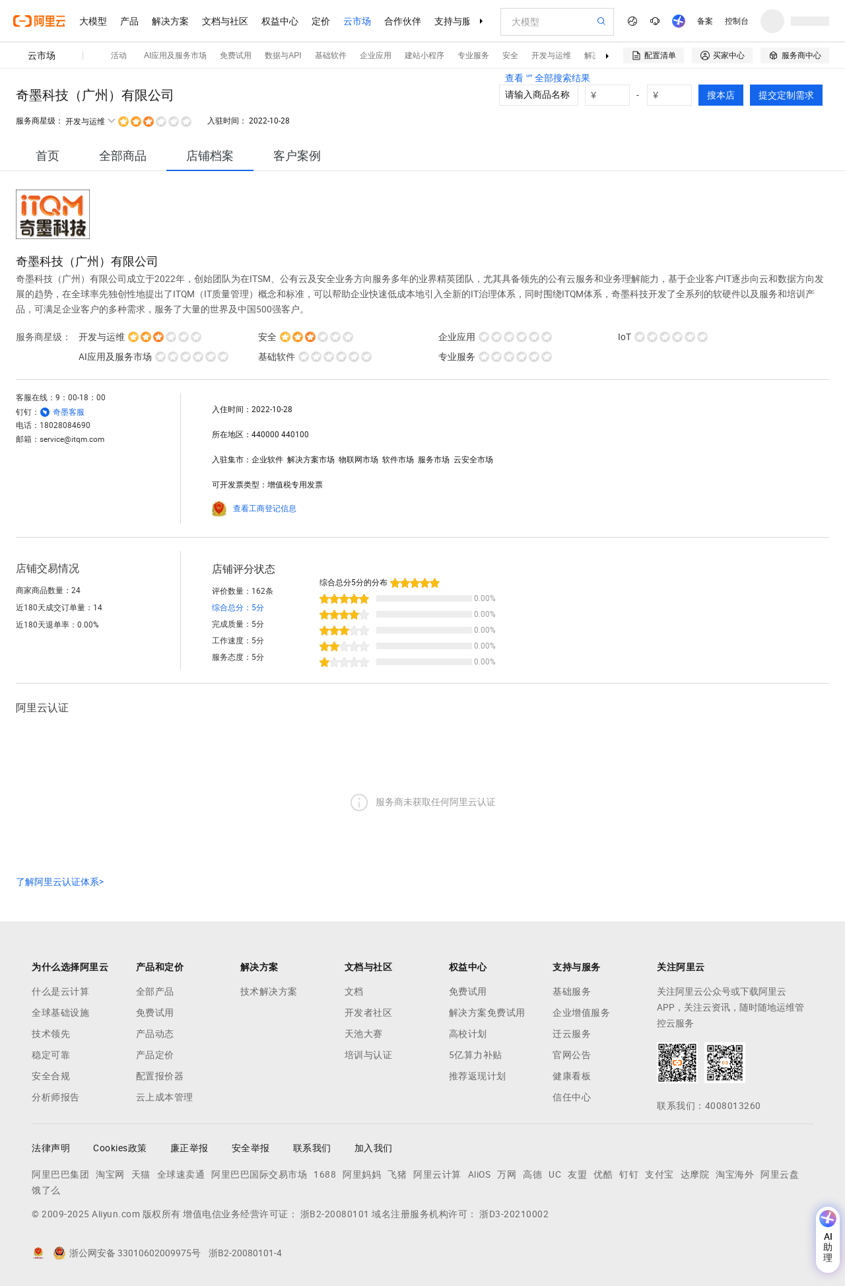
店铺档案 (210, 155)
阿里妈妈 (362, 1174)
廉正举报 (189, 1148)
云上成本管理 (164, 1097)
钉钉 (628, 1174)
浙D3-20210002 (514, 1214)
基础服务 (572, 991)
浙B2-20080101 (335, 1214)
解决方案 (170, 21)
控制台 (737, 21)
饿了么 (46, 1190)
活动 (119, 55)
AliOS (479, 1174)
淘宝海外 (735, 1174)
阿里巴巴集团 (60, 1174)
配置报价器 (160, 1076)
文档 (354, 991)
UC (555, 1174)
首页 (47, 155)
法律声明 (51, 1148)
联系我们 (312, 1148)
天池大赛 (364, 1033)
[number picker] (674, 95)
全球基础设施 (60, 1012)
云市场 (357, 21)
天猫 (141, 1174)
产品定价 (155, 1055)
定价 (321, 21)
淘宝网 (110, 1174)
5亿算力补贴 (475, 1055)
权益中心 (279, 21)
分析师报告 (56, 1097)
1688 (325, 1174)
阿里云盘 (779, 1174)
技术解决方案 (269, 991)
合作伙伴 (402, 21)
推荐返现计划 (477, 1076)
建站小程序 (424, 55)
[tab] (47, 155)
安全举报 (251, 1148)
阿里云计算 (437, 1174)
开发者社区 (369, 1012)
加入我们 (374, 1148)
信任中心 (572, 1097)
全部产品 (155, 991)
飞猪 (397, 1174)
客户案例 (297, 155)
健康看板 (572, 1076)
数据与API (283, 55)
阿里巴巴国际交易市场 (259, 1174)
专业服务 (473, 55)
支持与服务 (457, 21)
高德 (532, 1174)
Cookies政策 (120, 1148)
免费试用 (236, 55)
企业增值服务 (581, 1012)
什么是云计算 (60, 991)
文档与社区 (225, 21)
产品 (129, 21)
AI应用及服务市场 (175, 55)
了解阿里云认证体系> (60, 881)
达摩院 (695, 1174)
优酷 (603, 1174)
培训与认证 (369, 1055)
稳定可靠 (51, 1055)
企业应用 (375, 55)
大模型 (93, 21)
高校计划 (468, 1033)
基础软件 (331, 55)
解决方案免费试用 (487, 1012)
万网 (506, 1174)
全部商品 (123, 155)
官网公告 (572, 1055)
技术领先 (51, 1033)
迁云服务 (572, 1033)
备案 (705, 21)
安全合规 (51, 1076)
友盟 (577, 1174)
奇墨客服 (68, 412)
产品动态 (155, 1033)
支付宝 (659, 1174)
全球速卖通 (181, 1174)
